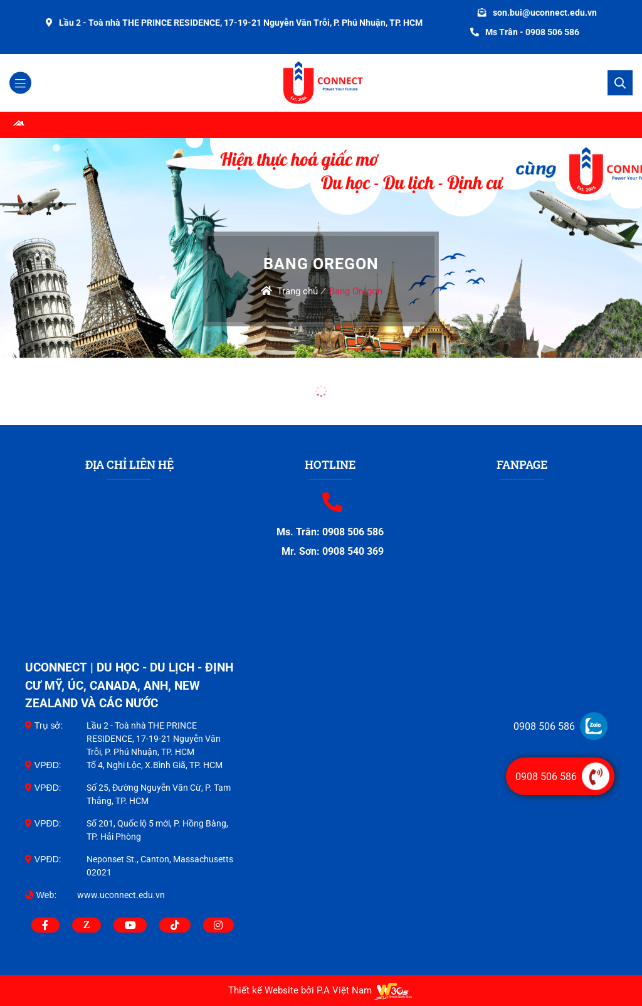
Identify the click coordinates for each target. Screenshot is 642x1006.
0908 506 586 (544, 726)
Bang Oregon (355, 291)
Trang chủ (297, 291)
